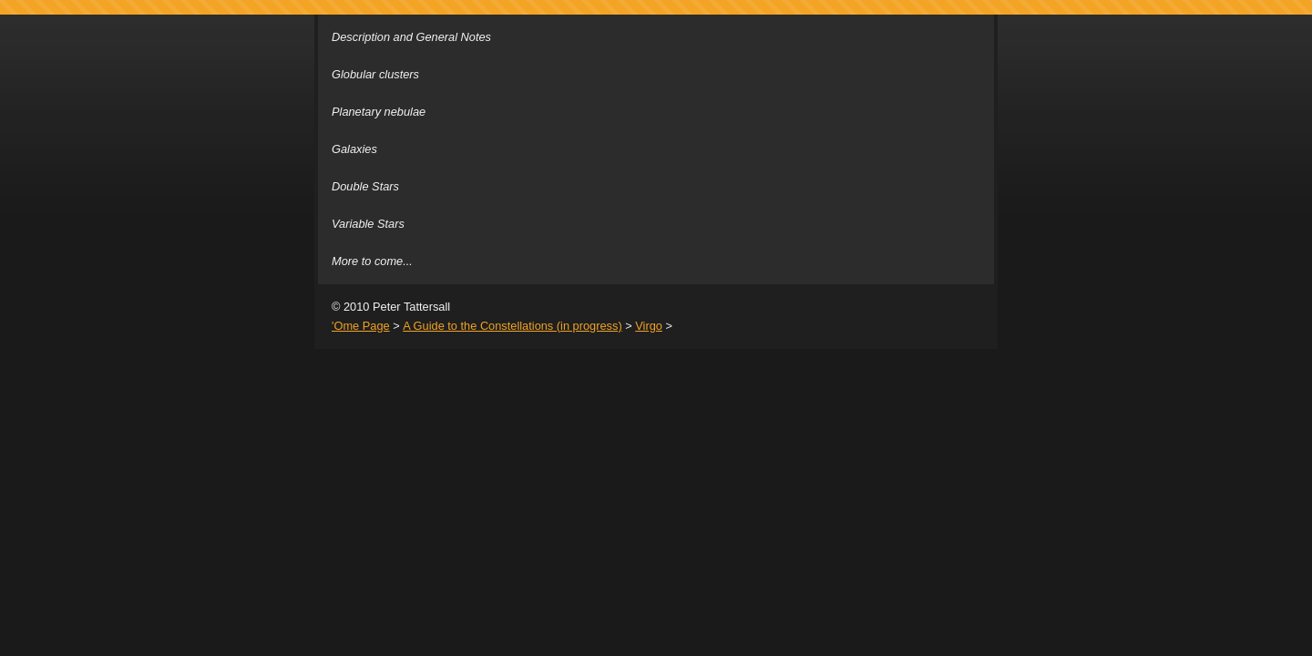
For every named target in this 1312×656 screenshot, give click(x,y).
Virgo (648, 326)
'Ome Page (361, 326)
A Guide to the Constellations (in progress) (512, 326)
